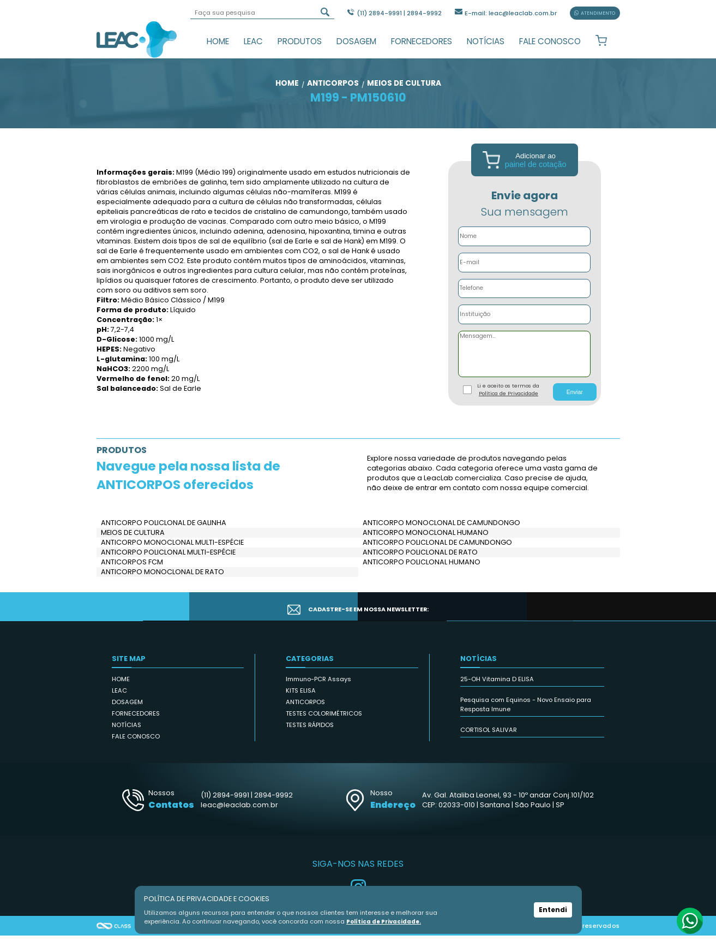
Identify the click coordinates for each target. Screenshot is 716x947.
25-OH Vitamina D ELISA (497, 690)
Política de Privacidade (508, 404)
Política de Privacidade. (386, 921)
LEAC (253, 41)
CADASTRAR (570, 618)
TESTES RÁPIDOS (310, 736)
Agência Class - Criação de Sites (114, 937)
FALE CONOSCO (550, 41)
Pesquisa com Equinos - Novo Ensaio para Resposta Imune (525, 716)
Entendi (553, 909)
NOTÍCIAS (485, 41)
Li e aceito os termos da (508, 401)
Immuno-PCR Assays (318, 690)
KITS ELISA (301, 702)
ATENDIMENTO (595, 13)
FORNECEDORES (421, 41)
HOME (218, 41)
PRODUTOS (300, 41)
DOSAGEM (356, 41)
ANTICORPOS (305, 713)
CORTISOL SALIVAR (488, 741)
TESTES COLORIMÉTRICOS (324, 724)
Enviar (575, 403)
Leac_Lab (137, 39)
